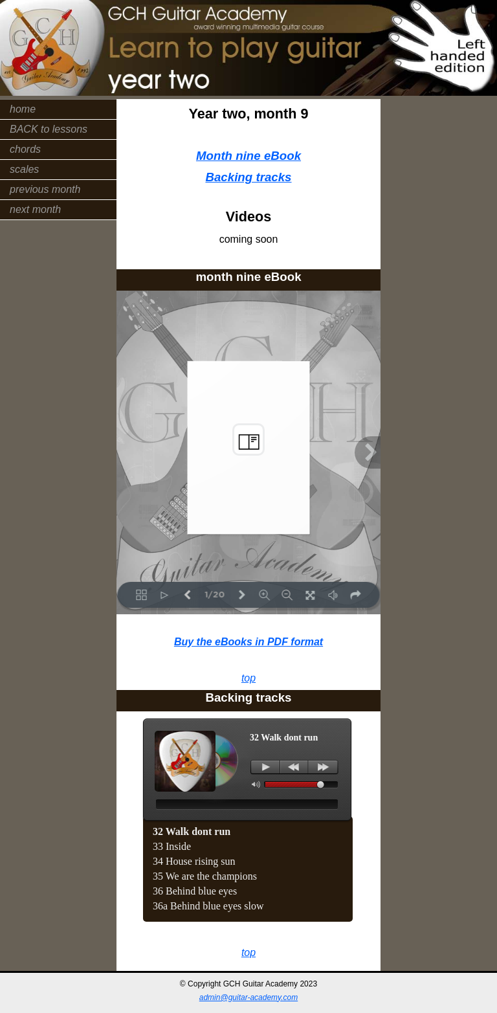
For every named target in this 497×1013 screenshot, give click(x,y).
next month (35, 209)
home (23, 109)
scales (24, 169)
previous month (45, 189)
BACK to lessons (48, 129)
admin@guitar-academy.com (248, 997)
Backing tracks (248, 177)
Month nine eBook (248, 155)
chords (25, 149)
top (248, 678)
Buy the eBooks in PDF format (248, 641)
